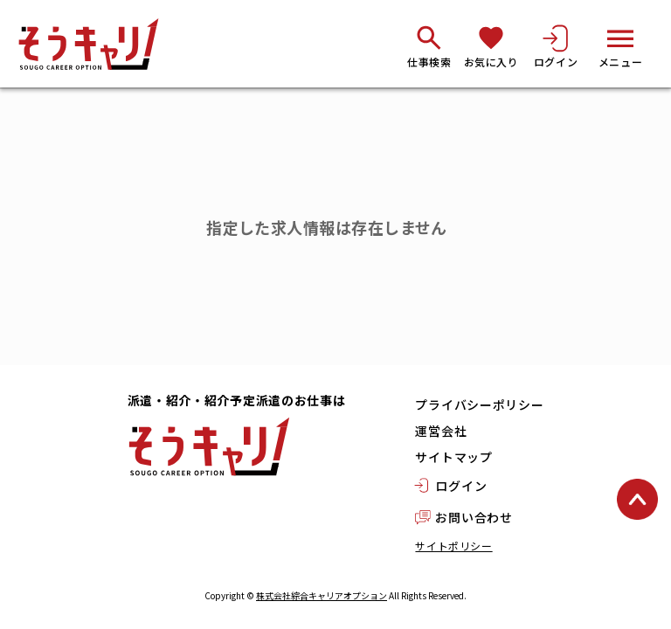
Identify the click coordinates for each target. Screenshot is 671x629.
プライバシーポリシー (479, 404)
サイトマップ (453, 457)
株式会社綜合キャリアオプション (321, 595)
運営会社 (441, 430)
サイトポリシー (453, 545)
